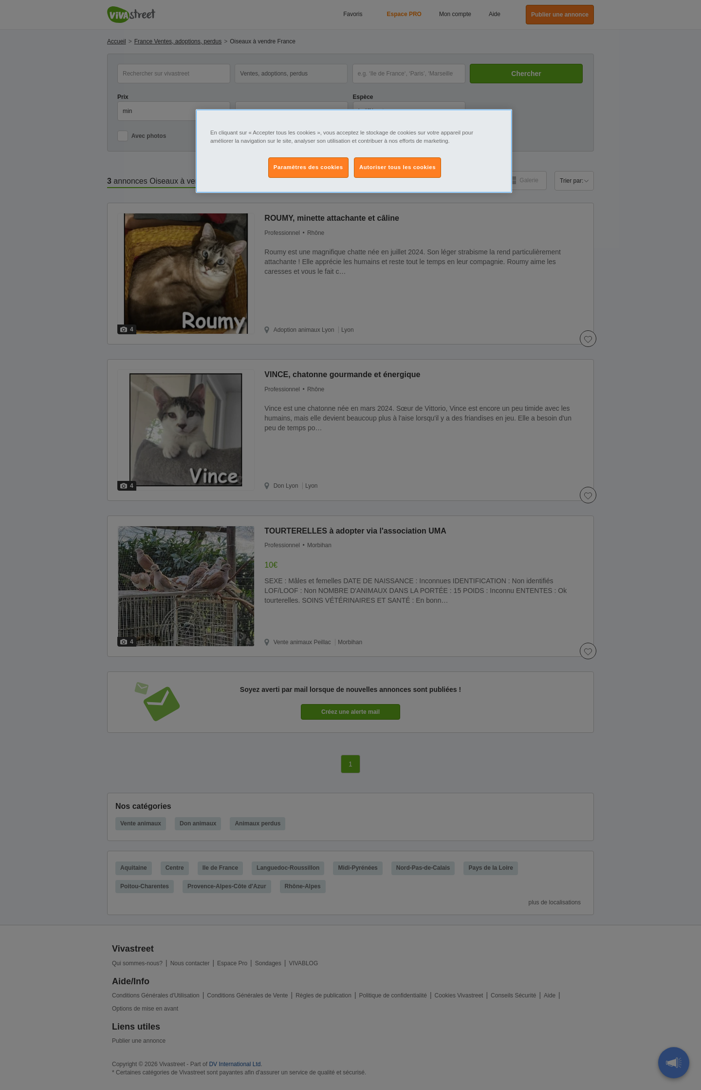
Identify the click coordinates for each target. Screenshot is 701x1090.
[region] (354, 151)
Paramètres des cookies (308, 167)
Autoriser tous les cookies (397, 167)
